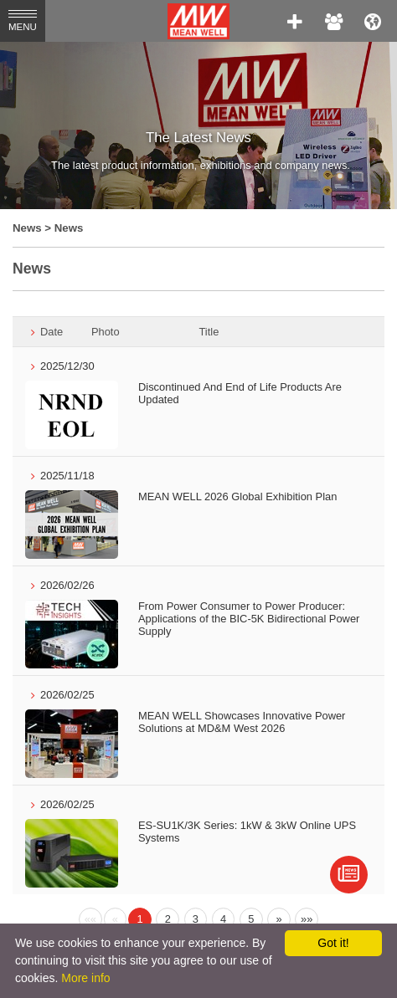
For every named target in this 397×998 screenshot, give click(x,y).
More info (85, 978)
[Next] (279, 919)
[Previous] (90, 919)
